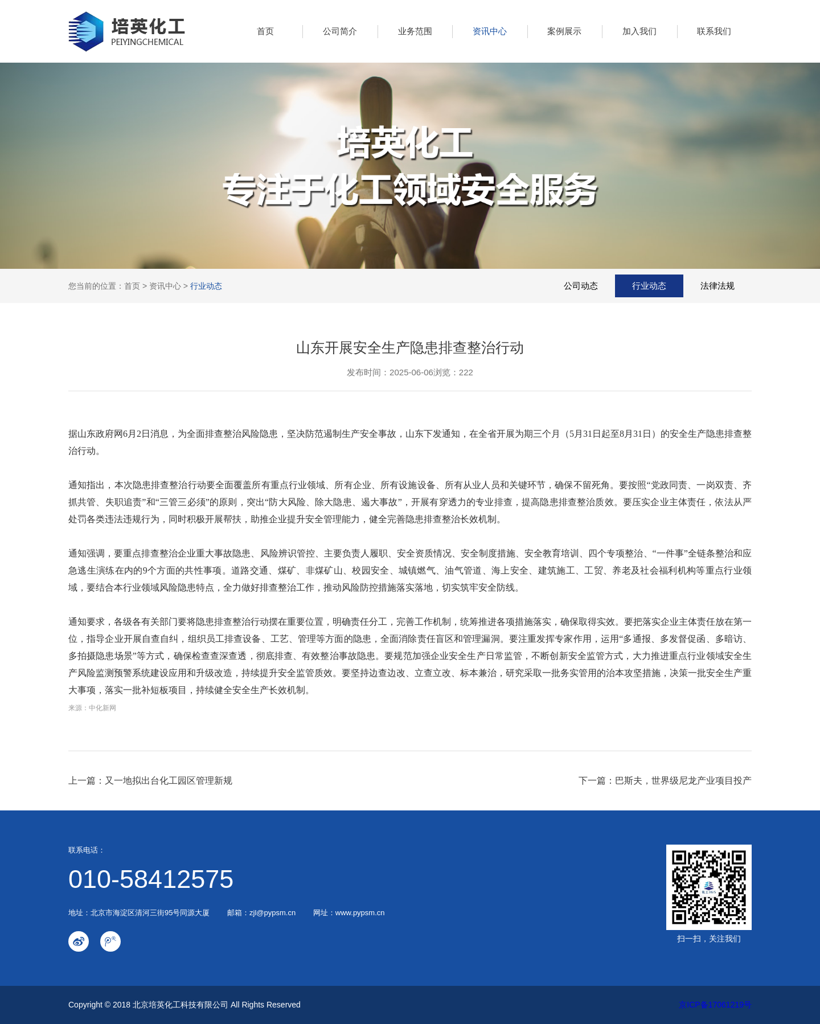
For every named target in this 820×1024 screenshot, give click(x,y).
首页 (265, 31)
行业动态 (206, 285)
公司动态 (581, 285)
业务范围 (415, 31)
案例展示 (564, 31)
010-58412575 (150, 879)
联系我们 (714, 31)
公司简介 (340, 31)
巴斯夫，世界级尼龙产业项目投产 (683, 780)
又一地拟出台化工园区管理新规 (168, 780)
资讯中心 (490, 31)
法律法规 (717, 285)
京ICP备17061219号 (715, 1004)
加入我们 (639, 31)
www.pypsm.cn (360, 912)
